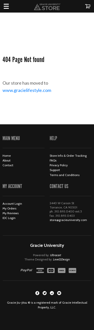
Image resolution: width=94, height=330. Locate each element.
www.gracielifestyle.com (31, 90)
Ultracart (55, 255)
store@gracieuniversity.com (68, 220)
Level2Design (61, 259)
